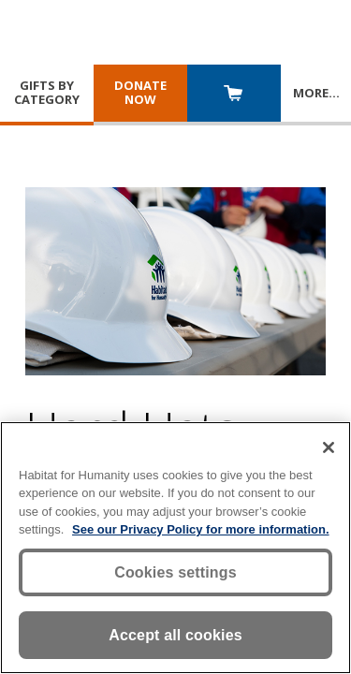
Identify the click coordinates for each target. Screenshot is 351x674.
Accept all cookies (175, 635)
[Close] (328, 447)
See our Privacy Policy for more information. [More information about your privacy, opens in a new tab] (200, 529)
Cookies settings (175, 572)
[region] (175, 547)
